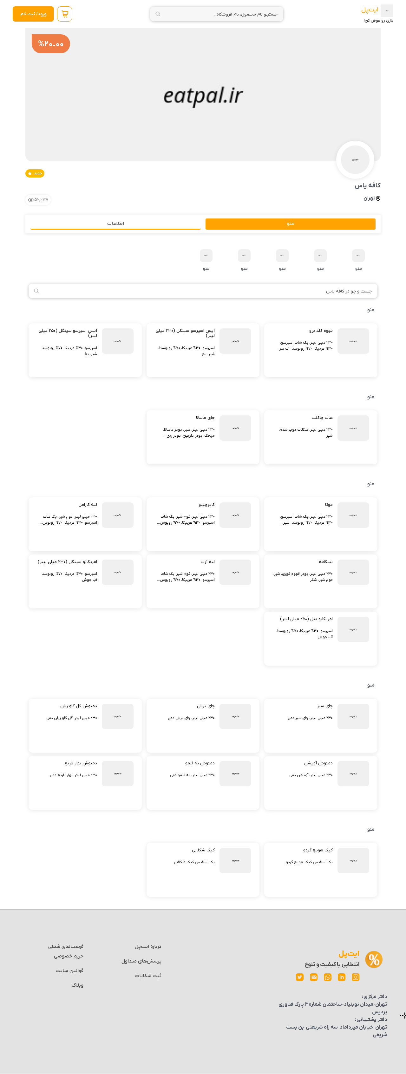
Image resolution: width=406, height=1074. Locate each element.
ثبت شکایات (148, 976)
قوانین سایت (69, 971)
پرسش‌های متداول (141, 961)
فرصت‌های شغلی (65, 946)
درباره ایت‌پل (148, 946)
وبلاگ (77, 985)
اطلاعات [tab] (115, 223)
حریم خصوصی (68, 956)
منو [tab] (290, 223)
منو (358, 260)
